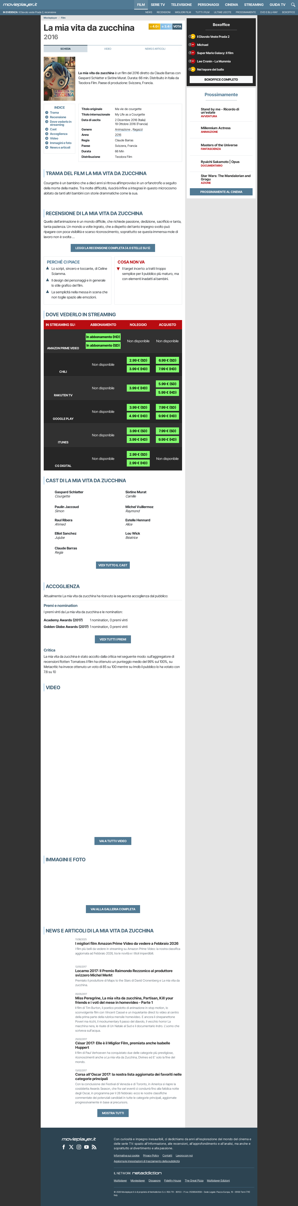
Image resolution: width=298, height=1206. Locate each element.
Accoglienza (58, 134)
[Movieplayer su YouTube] (86, 1146)
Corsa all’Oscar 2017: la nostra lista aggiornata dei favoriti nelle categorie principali (128, 1076)
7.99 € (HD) (167, 369)
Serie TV (158, 5)
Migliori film (183, 12)
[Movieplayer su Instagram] (79, 1146)
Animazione (122, 129)
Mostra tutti (113, 1113)
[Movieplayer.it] (20, 4)
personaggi (208, 5)
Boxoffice (288, 12)
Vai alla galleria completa (113, 909)
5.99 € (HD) (167, 392)
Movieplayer (50, 18)
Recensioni (163, 12)
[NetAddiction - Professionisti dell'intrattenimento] (146, 1173)
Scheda (65, 48)
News (148, 12)
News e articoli (60, 147)
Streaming (254, 5)
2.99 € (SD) (138, 360)
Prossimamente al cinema (221, 192)
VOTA (177, 26)
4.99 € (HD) (138, 416)
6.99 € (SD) (167, 360)
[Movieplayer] (79, 1139)
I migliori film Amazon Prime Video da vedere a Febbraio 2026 (126, 943)
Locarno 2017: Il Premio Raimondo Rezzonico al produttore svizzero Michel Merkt (124, 972)
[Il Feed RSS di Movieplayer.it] (94, 1146)
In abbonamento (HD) (103, 337)
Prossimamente (246, 12)
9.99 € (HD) (168, 416)
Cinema (231, 5)
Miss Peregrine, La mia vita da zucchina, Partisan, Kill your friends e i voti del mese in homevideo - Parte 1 (124, 1000)
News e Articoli (155, 48)
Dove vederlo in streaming (60, 123)
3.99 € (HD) (138, 369)
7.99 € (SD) (167, 407)
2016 (118, 135)
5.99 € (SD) (167, 384)
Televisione (181, 5)
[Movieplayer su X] (71, 1146)
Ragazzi (138, 129)
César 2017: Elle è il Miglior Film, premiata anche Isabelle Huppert (122, 1045)
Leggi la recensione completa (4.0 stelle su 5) (112, 248)
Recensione (58, 117)
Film (141, 5)
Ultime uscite (222, 12)
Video (107, 48)
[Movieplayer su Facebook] (63, 1146)
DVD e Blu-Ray (269, 12)
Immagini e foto (60, 143)
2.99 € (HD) (138, 463)
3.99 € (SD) (138, 407)
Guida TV (277, 5)
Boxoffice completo (221, 79)
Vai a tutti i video (113, 841)
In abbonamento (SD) (103, 345)
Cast (53, 129)
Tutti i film (202, 12)
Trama (54, 112)
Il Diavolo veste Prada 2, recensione (37, 12)
